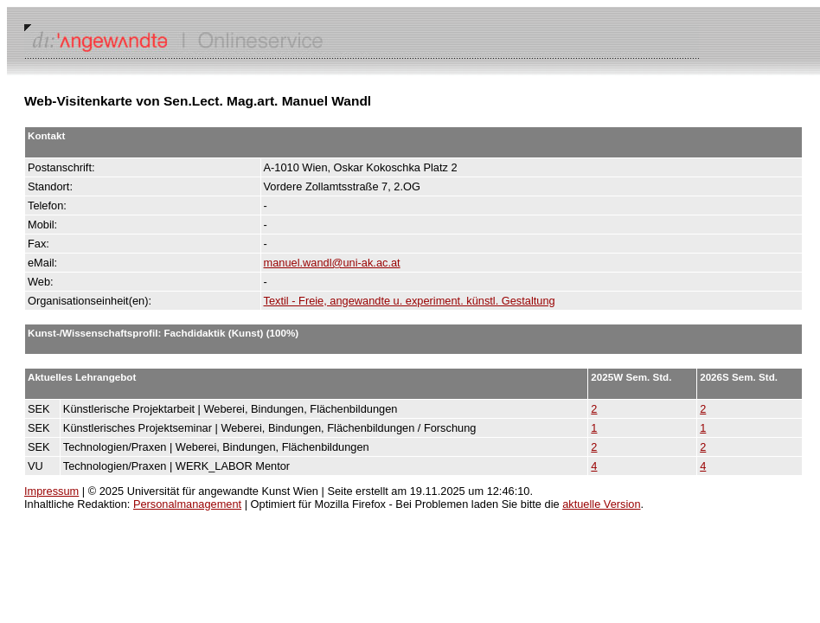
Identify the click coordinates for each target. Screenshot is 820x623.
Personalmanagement (187, 504)
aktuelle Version (601, 504)
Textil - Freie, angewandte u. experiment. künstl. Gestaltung (409, 300)
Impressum (51, 491)
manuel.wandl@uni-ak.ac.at (332, 262)
